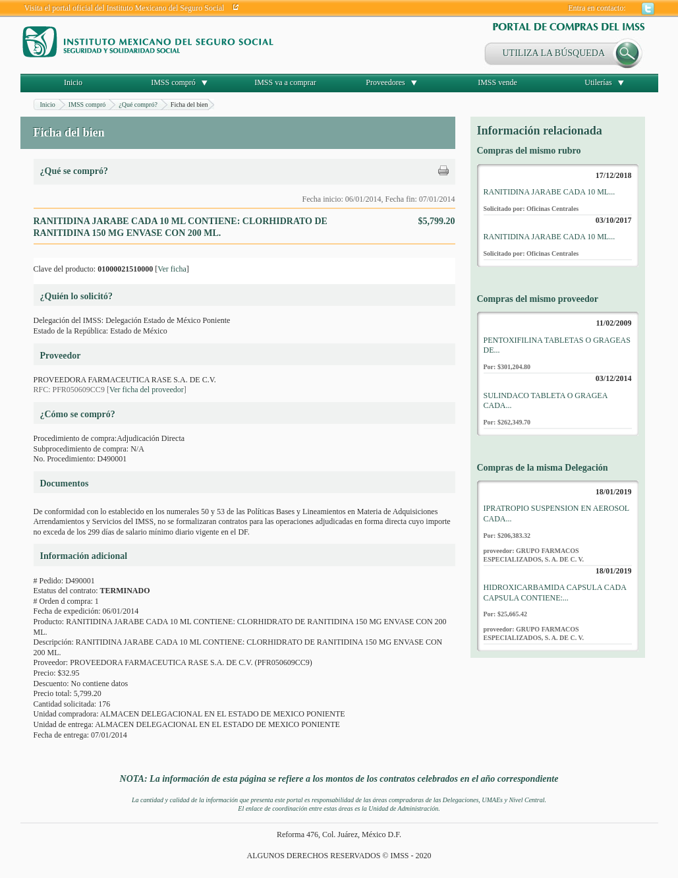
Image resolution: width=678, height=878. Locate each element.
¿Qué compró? (138, 104)
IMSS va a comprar (285, 82)
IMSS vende (497, 82)
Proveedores (385, 82)
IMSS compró (173, 82)
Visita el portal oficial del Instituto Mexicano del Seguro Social (124, 8)
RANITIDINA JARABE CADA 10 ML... (549, 191)
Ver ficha (171, 269)
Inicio (73, 82)
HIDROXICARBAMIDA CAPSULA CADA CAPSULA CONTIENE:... (555, 592)
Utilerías (597, 82)
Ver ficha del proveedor (146, 389)
